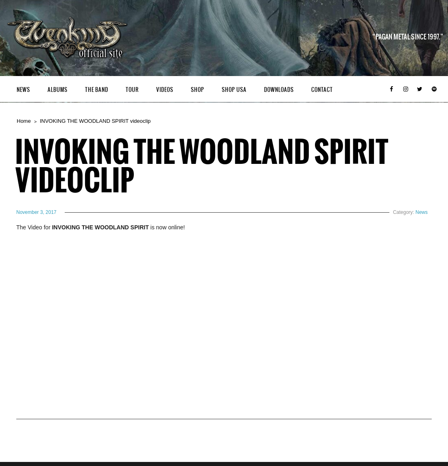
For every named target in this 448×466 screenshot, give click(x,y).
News (23, 90)
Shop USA (234, 90)
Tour (132, 90)
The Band (96, 90)
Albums (58, 90)
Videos (164, 90)
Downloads (279, 90)
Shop (197, 90)
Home (24, 121)
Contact (322, 90)
